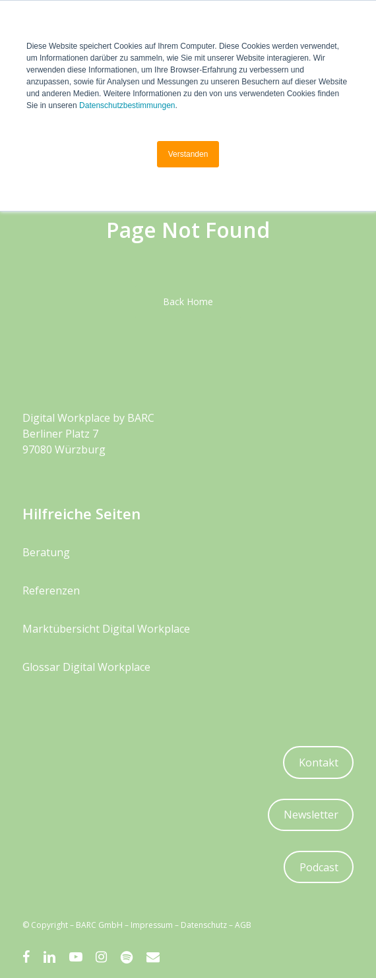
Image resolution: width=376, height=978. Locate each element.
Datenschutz (204, 925)
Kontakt (318, 762)
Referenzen (51, 590)
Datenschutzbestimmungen (127, 105)
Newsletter (311, 814)
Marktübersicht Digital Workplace (106, 628)
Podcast (318, 867)
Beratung (46, 552)
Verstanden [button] (188, 154)
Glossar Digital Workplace (86, 667)
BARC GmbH (100, 925)
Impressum (152, 925)
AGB (243, 925)
